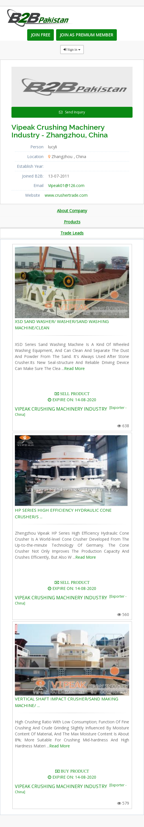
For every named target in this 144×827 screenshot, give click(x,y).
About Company (72, 210)
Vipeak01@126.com (66, 185)
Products (72, 222)
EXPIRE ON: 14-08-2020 (72, 399)
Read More (74, 368)
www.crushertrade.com (66, 195)
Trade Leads (72, 233)
